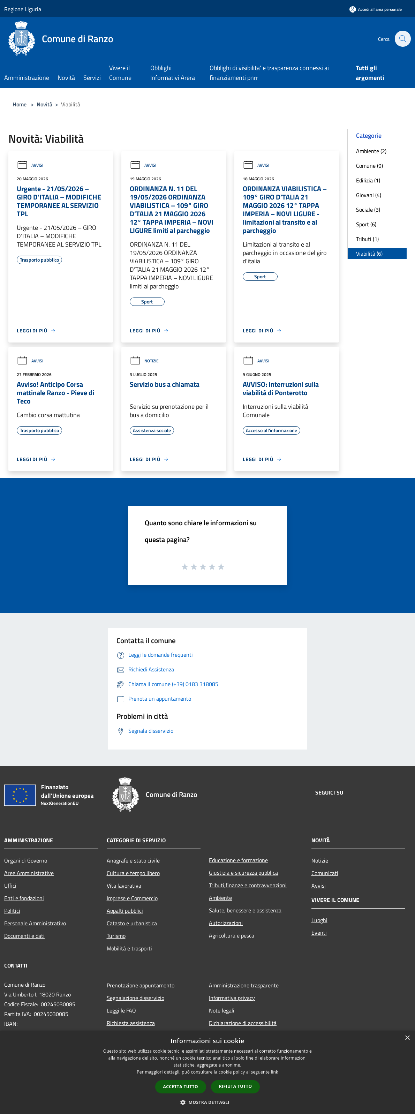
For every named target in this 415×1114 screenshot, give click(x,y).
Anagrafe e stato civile (133, 860)
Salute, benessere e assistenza (245, 910)
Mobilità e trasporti (129, 948)
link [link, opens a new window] (274, 1072)
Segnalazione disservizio (135, 998)
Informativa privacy (232, 998)
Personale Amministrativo (35, 923)
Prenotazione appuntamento (140, 985)
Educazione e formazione (238, 860)
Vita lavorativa (124, 885)
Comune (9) (369, 165)
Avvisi (30, 165)
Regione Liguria (22, 9)
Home (20, 104)
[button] (207, 1102)
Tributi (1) (367, 239)
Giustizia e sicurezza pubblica (243, 872)
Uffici (10, 885)
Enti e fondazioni (24, 898)
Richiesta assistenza (131, 1023)
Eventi (319, 932)
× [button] (407, 1038)
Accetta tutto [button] (180, 1087)
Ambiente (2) (371, 151)
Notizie (144, 360)
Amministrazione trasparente (244, 985)
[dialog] (207, 1072)
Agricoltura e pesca (231, 935)
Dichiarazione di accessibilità (243, 1023)
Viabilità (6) (369, 253)
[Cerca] (402, 38)
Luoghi (319, 920)
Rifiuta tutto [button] (235, 1086)
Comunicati (324, 873)
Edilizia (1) (368, 180)
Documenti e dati (24, 936)
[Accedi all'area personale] (375, 9)
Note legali (221, 1010)
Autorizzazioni (226, 923)
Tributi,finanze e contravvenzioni (248, 885)
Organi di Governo (25, 860)
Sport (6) (366, 224)
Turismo (116, 936)
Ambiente (220, 898)
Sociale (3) (368, 209)
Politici (12, 910)
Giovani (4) (368, 195)
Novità (44, 104)
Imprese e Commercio (132, 898)
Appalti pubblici (125, 910)
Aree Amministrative (29, 873)
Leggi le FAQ (121, 1010)
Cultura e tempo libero (133, 873)
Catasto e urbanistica (132, 923)
